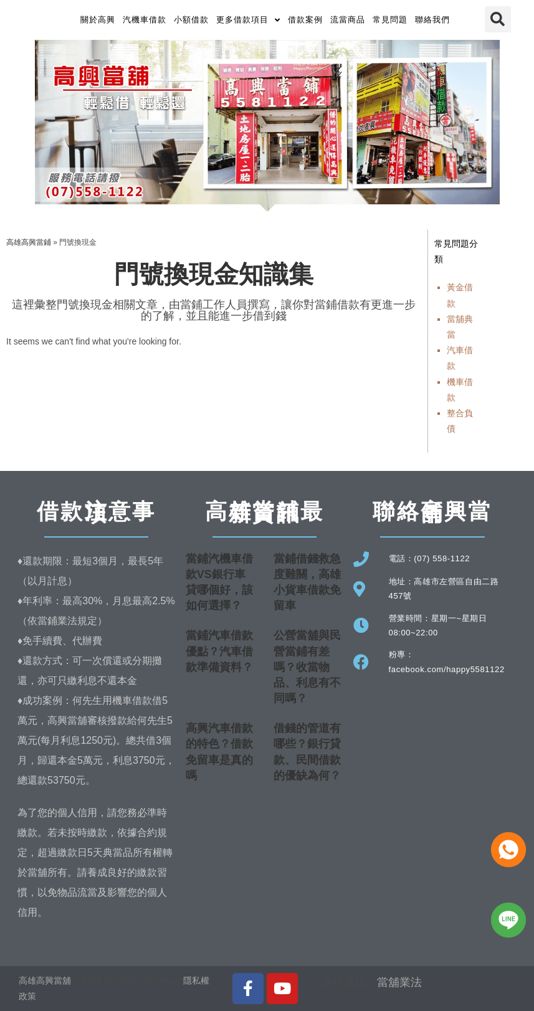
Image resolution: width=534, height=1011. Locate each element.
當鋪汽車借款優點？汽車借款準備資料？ (219, 651)
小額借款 (191, 19)
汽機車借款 (144, 19)
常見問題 (390, 19)
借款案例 (305, 19)
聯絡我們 (432, 19)
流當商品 (347, 19)
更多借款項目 (248, 20)
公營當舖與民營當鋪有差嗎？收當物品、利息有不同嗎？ (307, 667)
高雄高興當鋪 (28, 242)
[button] (498, 19)
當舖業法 (399, 982)
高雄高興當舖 (46, 980)
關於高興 (97, 19)
